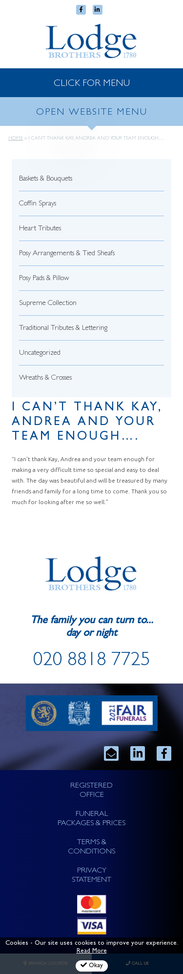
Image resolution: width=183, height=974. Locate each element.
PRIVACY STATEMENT (91, 875)
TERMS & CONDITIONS (91, 847)
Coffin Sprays (37, 204)
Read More (92, 951)
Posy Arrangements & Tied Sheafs (67, 254)
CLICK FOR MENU (92, 84)
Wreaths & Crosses (45, 378)
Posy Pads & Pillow (44, 279)
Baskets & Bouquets (45, 179)
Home (15, 138)
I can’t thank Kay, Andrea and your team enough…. (87, 423)
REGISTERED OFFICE (91, 790)
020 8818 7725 (91, 661)
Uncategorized (40, 353)
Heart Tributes (40, 229)
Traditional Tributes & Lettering (63, 328)
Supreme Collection (48, 303)
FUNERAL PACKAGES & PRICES (91, 819)
